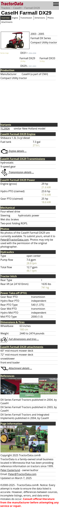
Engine (15, 17)
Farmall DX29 (32, 8)
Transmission (26, 17)
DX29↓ (28, 66)
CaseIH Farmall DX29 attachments (21, 347)
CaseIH (17, 8)
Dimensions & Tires (12, 322)
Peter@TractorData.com (14, 239)
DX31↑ (28, 53)
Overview (5, 17)
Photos (51, 17)
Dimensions (40, 17)
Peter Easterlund (10, 470)
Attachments (6, 22)
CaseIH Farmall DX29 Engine (17, 134)
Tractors (5, 8)
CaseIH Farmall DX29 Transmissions (22, 159)
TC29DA (5, 128)
